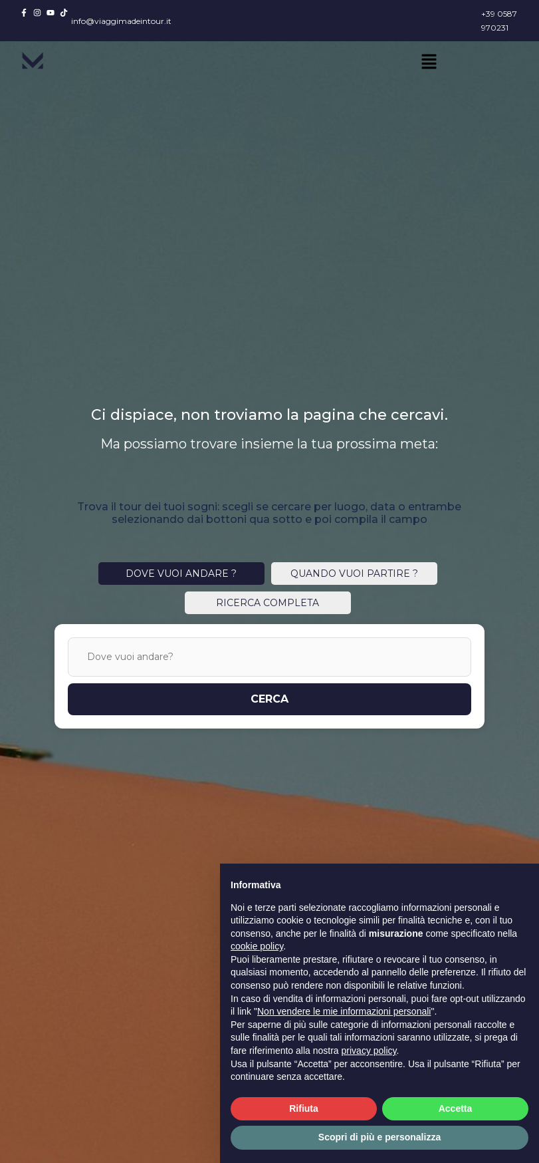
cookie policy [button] (257, 946)
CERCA (269, 699)
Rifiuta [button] (303, 1108)
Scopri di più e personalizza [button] (379, 1137)
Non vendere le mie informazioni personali (344, 1011)
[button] (428, 62)
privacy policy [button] (369, 1050)
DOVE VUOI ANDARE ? (181, 574)
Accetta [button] (456, 1108)
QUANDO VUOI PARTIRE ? (354, 574)
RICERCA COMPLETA (267, 603)
